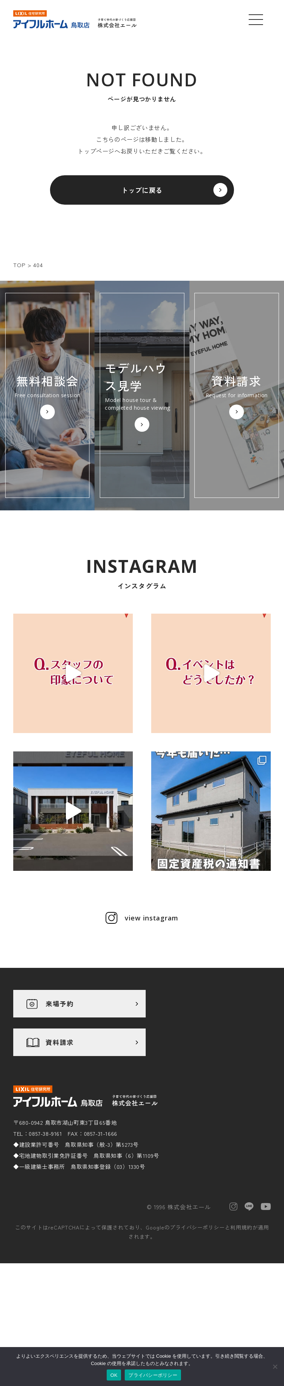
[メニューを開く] (256, 19)
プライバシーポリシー (197, 1227)
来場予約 (60, 1003)
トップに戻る (142, 190)
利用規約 (241, 1227)
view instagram (151, 917)
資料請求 (60, 1042)
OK (113, 1375)
